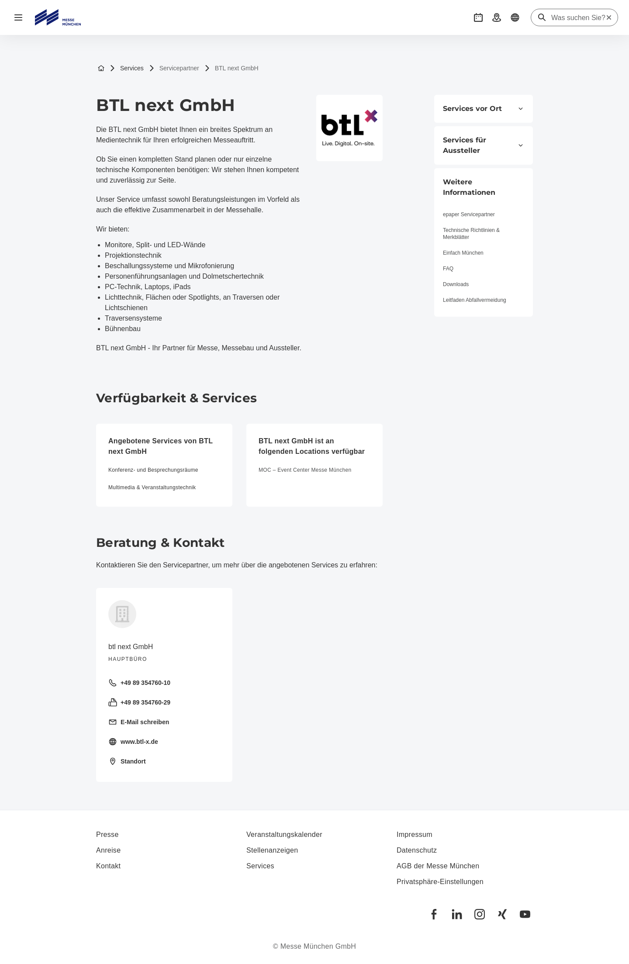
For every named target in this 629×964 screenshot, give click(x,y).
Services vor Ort (483, 108)
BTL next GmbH (231, 68)
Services (127, 68)
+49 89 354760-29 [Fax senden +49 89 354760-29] (139, 702)
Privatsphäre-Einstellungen (440, 881)
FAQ (448, 269)
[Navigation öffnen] (18, 17)
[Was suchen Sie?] (578, 18)
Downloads (456, 284)
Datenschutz (417, 850)
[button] (478, 17)
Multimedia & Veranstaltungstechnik (152, 487)
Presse (107, 834)
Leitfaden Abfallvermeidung (474, 300)
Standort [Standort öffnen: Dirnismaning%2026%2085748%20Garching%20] (127, 761)
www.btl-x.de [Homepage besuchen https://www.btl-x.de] (133, 741)
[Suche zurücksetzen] (609, 17)
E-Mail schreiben (138, 722)
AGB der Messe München (438, 866)
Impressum (414, 834)
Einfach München (463, 253)
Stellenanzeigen (272, 850)
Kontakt (108, 866)
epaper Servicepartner (469, 214)
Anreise (108, 850)
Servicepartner (174, 68)
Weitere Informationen (469, 187)
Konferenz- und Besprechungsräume (153, 470)
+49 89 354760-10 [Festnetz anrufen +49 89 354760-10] (139, 682)
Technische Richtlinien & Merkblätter (471, 233)
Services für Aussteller (483, 145)
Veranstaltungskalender (284, 834)
